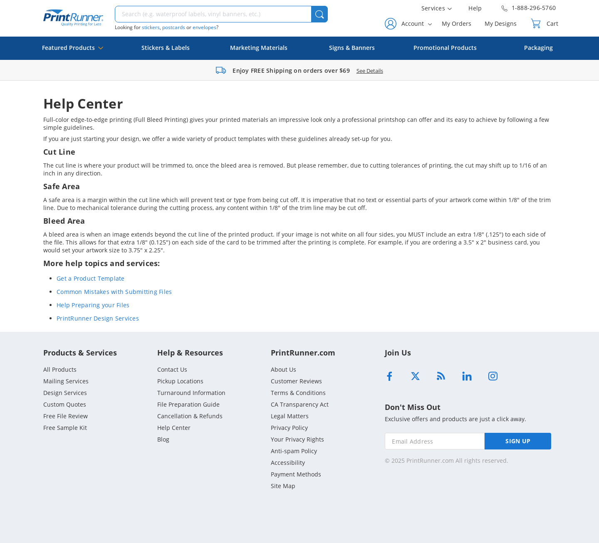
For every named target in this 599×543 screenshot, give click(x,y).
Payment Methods (296, 474)
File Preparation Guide (188, 404)
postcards (173, 27)
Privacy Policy (289, 428)
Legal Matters (290, 416)
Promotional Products (445, 48)
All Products (60, 369)
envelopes (204, 27)
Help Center (174, 428)
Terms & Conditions (298, 393)
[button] (319, 14)
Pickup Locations (180, 381)
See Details (369, 70)
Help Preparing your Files (93, 305)
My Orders (456, 23)
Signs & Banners (352, 48)
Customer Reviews (296, 381)
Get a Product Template (91, 278)
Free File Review (65, 416)
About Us (283, 369)
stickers (151, 27)
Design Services (65, 393)
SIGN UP (517, 441)
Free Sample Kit (65, 428)
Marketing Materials (258, 48)
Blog (163, 439)
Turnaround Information (191, 393)
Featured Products (72, 52)
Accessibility (288, 462)
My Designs (501, 23)
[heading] (299, 103)
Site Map (283, 486)
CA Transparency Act (300, 404)
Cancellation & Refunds (190, 416)
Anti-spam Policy (294, 451)
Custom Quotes (64, 404)
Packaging (538, 48)
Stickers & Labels (165, 48)
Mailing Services (66, 381)
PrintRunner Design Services (98, 318)
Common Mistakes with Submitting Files (114, 292)
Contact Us (172, 369)
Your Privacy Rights (297, 439)
